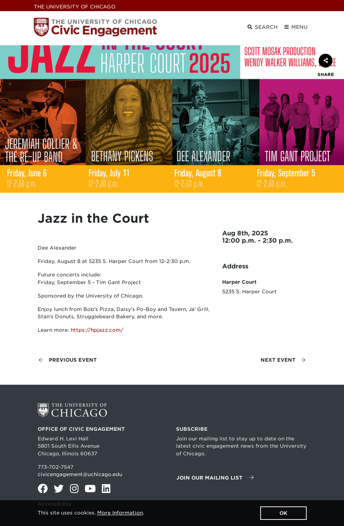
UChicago (74, 6)
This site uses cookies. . (91, 513)
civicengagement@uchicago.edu (80, 474)
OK (283, 513)
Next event (283, 360)
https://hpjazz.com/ (97, 330)
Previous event (67, 360)
